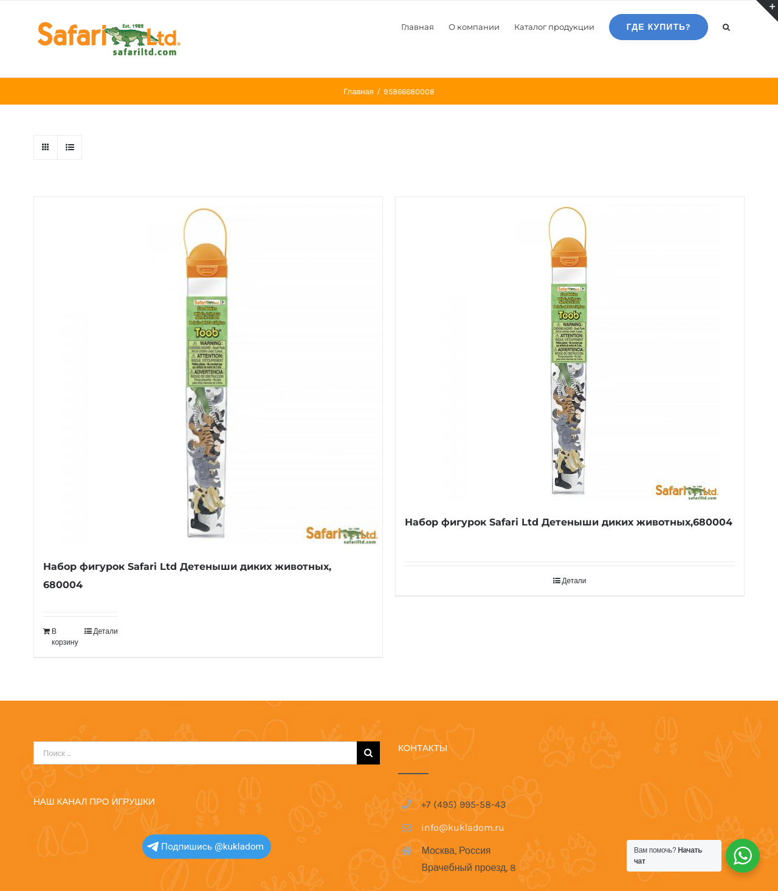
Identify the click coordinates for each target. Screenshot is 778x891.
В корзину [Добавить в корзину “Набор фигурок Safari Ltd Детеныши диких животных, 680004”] (65, 637)
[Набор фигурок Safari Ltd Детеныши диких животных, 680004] (208, 371)
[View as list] (69, 147)
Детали (105, 631)
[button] (726, 26)
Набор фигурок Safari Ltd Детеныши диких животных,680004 (568, 522)
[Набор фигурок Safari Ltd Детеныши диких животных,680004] (570, 349)
